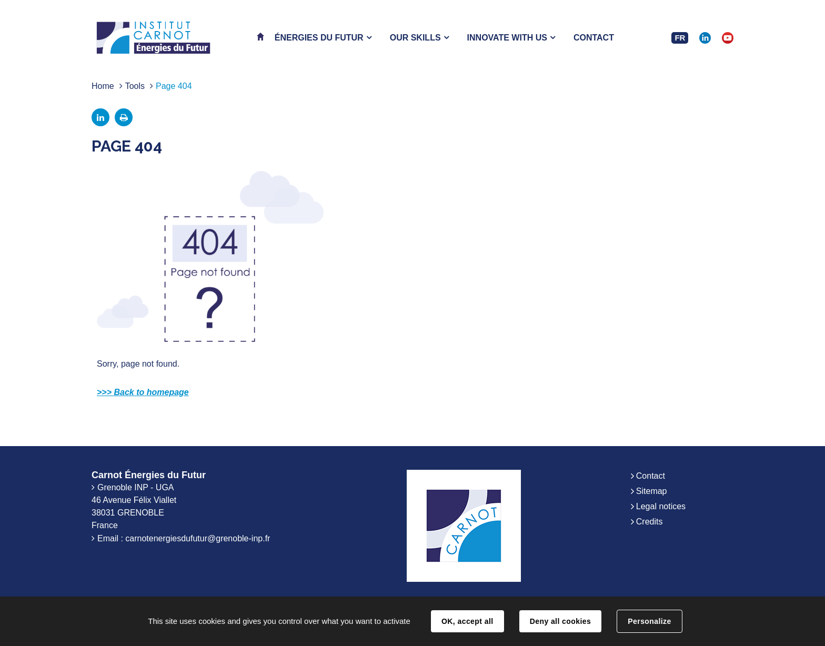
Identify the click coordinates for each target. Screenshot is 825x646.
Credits (649, 521)
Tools (135, 86)
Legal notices (661, 506)
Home (103, 86)
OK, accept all (467, 621)
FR (680, 37)
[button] (323, 37)
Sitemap (651, 491)
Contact (650, 475)
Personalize (649, 621)
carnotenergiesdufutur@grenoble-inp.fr (197, 538)
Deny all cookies (560, 621)
